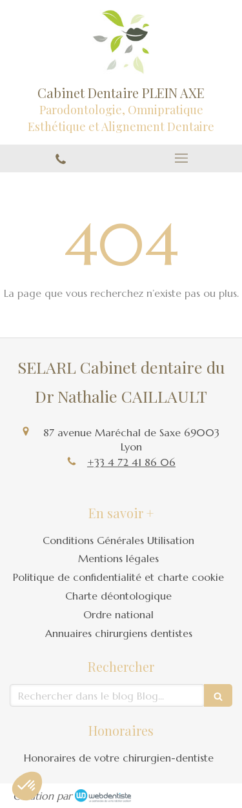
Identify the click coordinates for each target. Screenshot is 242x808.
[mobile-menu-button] (182, 158)
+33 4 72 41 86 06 (131, 462)
